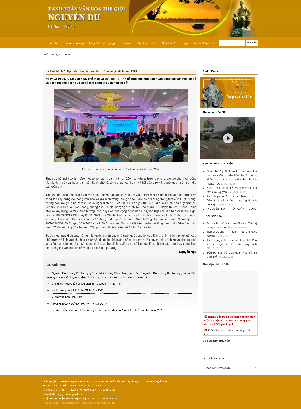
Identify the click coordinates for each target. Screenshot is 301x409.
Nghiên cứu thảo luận (175, 43)
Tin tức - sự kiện (74, 43)
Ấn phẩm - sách (147, 43)
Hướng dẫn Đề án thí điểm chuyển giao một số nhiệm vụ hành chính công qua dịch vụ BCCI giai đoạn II (229, 320)
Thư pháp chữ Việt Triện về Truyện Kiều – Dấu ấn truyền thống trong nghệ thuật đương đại (232, 200)
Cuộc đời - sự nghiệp (102, 43)
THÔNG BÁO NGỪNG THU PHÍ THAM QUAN (79, 303)
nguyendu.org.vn (71, 402)
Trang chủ (52, 43)
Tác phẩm (126, 43)
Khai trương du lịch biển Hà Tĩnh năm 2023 (77, 290)
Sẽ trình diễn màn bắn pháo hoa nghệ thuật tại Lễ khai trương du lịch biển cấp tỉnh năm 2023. (107, 310)
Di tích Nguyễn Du (204, 43)
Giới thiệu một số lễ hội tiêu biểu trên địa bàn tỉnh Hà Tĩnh (86, 283)
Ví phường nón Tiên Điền (66, 296)
